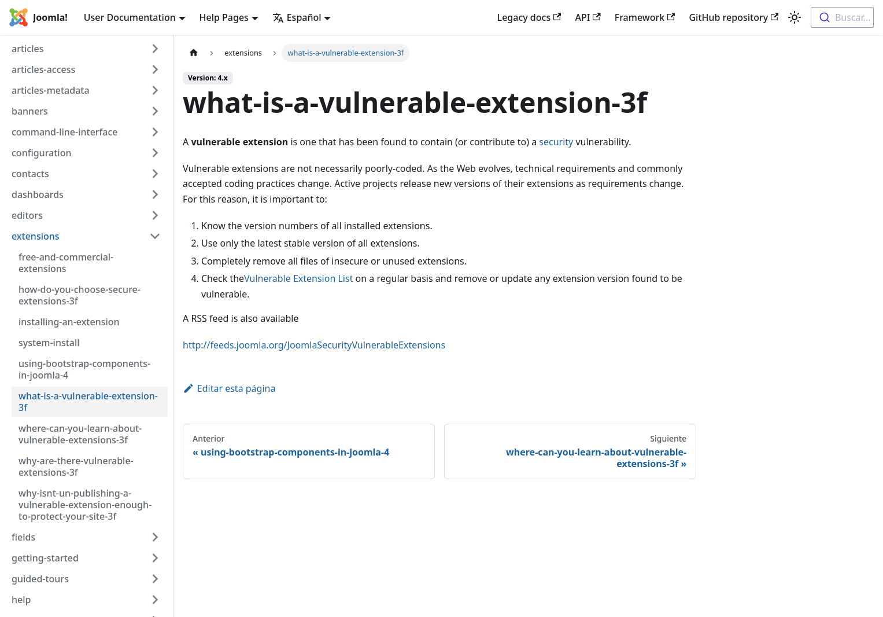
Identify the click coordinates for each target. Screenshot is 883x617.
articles (28, 48)
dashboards (38, 194)
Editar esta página (229, 388)
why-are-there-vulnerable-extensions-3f (76, 466)
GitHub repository (733, 17)
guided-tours (40, 578)
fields (23, 537)
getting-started (45, 558)
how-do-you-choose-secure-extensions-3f (80, 295)
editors (27, 215)
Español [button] (297, 17)
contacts (30, 173)
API (587, 17)
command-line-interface (65, 132)
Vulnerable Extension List (298, 278)
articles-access (43, 69)
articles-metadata (51, 90)
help (21, 599)
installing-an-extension (69, 321)
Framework (645, 17)
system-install (49, 342)
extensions (36, 236)
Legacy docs (529, 17)
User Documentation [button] (130, 17)
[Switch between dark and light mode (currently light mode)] (794, 17)
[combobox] (842, 17)
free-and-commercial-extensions (66, 263)
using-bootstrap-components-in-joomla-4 (84, 369)
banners (30, 111)
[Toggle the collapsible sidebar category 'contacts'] (152, 173)
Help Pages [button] (224, 17)
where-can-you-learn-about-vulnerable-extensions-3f (80, 434)
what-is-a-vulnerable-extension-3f (88, 402)
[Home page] (194, 53)
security (556, 141)
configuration (42, 152)
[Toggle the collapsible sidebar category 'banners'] (152, 111)
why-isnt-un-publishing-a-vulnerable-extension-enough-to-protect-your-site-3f (85, 505)
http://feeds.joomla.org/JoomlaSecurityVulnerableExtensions (314, 345)
